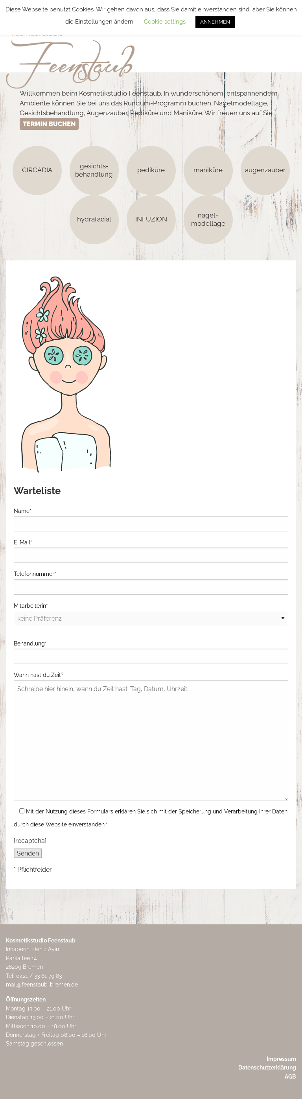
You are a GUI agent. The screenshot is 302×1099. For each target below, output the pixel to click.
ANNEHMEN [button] (215, 22)
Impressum (281, 1059)
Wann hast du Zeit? (151, 736)
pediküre (151, 170)
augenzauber (265, 170)
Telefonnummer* (151, 582)
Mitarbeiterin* (151, 612)
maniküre (208, 170)
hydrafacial (94, 219)
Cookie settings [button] (165, 21)
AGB (290, 1076)
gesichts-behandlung (94, 170)
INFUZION (151, 219)
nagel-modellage (208, 219)
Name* (151, 519)
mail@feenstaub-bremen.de (42, 984)
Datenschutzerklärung (267, 1067)
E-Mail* (151, 551)
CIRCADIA (37, 170)
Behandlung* (151, 652)
